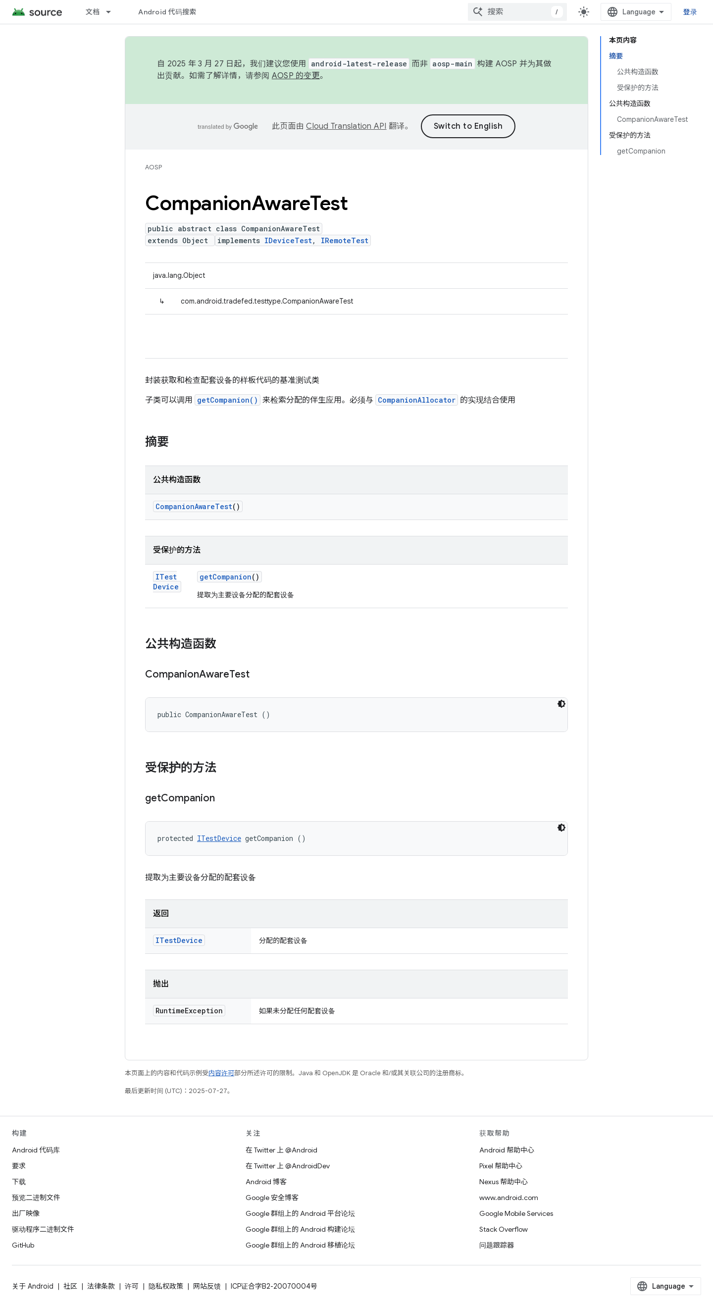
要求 (19, 1165)
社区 (70, 1286)
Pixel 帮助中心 (500, 1165)
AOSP (153, 167)
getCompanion (226, 576)
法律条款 (101, 1286)
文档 (93, 11)
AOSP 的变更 (296, 76)
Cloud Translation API (346, 126)
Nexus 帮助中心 (503, 1181)
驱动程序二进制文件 (43, 1229)
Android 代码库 (36, 1150)
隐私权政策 (166, 1286)
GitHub (23, 1245)
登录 (690, 11)
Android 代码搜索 (167, 11)
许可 (132, 1286)
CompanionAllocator (417, 400)
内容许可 (221, 1073)
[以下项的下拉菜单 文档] (113, 12)
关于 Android (32, 1286)
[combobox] (517, 12)
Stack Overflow (503, 1229)
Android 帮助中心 (506, 1150)
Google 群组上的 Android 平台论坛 (300, 1213)
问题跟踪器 (496, 1245)
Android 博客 (266, 1181)
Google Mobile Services (516, 1213)
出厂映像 (26, 1213)
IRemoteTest (344, 240)
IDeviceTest (288, 240)
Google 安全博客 (272, 1197)
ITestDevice (166, 581)
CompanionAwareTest (193, 506)
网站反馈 (207, 1286)
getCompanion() (227, 400)
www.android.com (508, 1197)
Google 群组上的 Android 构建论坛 (300, 1229)
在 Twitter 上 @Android (281, 1150)
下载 (19, 1181)
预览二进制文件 (36, 1197)
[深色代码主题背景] (561, 704)
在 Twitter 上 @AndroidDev (288, 1165)
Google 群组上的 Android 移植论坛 (300, 1245)
